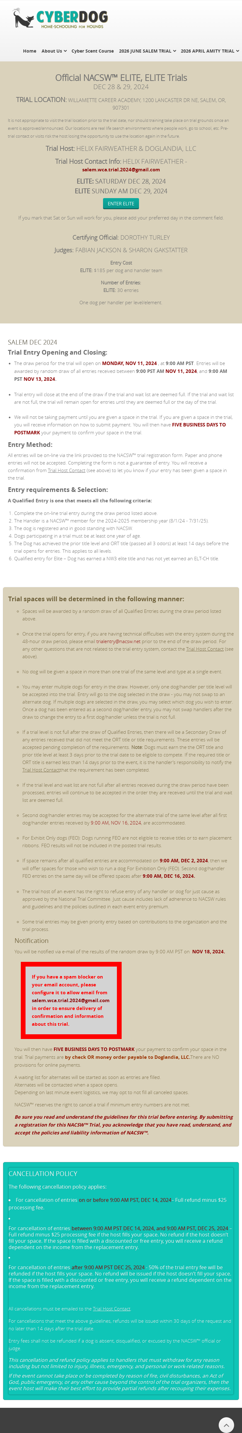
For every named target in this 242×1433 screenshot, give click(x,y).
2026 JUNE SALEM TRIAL (145, 51)
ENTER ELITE (121, 203)
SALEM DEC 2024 (32, 342)
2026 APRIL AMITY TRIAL (207, 51)
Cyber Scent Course (93, 51)
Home (29, 51)
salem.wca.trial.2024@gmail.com (121, 169)
